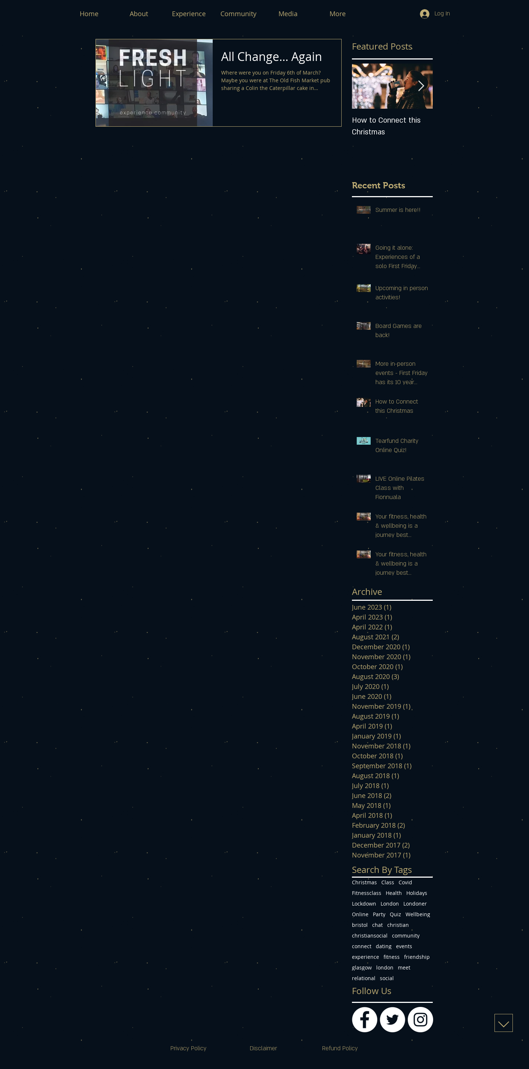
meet (404, 967)
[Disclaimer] (263, 1048)
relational (363, 978)
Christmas (364, 882)
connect (361, 946)
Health (394, 893)
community (406, 935)
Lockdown (364, 903)
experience (365, 957)
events (404, 946)
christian (398, 925)
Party (379, 914)
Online (360, 914)
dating (384, 946)
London (390, 903)
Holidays (416, 893)
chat (377, 925)
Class (387, 882)
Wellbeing (418, 914)
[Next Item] (421, 86)
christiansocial (370, 935)
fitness (392, 957)
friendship (417, 957)
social (387, 978)
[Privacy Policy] (188, 1048)
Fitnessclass (366, 893)
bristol (360, 925)
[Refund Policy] (340, 1048)
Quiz (395, 914)
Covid (405, 882)
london (384, 967)
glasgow (362, 967)
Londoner (415, 903)
